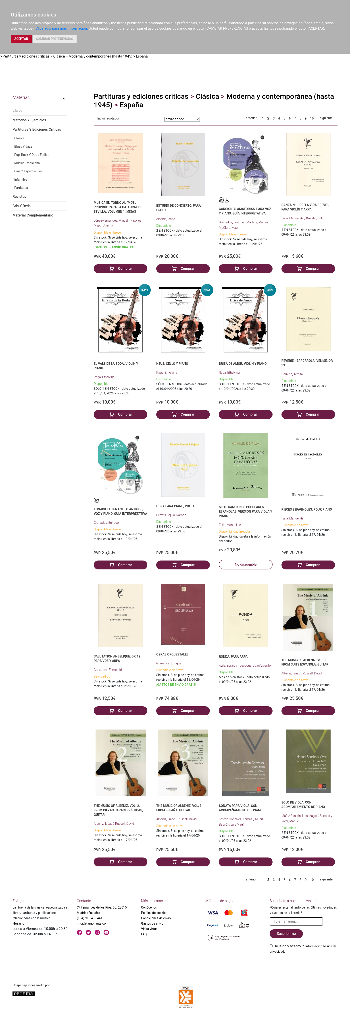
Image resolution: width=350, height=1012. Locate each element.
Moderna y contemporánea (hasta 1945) (100, 56)
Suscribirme (286, 934)
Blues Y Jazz (23, 146)
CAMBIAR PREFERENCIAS (54, 39)
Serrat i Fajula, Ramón (171, 515)
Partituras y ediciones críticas (26, 56)
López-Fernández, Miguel (111, 220)
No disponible (246, 564)
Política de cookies (154, 913)
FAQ (144, 934)
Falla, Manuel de (292, 218)
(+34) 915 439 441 (89, 918)
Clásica (59, 56)
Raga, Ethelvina (104, 377)
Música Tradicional (27, 163)
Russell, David (312, 673)
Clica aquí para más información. (61, 28)
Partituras (21, 188)
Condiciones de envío (156, 918)
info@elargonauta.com (92, 923)
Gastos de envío (152, 923)
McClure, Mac (228, 227)
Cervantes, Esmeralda (108, 670)
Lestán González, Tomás (236, 819)
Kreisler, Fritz (315, 218)
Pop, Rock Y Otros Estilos (31, 155)
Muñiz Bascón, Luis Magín (299, 816)
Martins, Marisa (257, 222)
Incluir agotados (108, 118)
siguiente (326, 118)
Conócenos (149, 907)
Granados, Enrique (231, 222)
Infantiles (20, 179)
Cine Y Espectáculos (28, 171)
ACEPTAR (21, 39)
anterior (251, 118)
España (142, 56)
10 (312, 118)
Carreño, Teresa (292, 374)
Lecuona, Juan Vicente (255, 665)
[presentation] (304, 964)
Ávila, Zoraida (228, 665)
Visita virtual (149, 929)
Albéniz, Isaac (165, 219)
